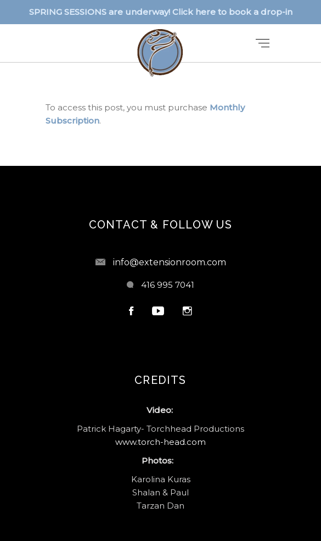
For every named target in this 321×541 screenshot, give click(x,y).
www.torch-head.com (160, 442)
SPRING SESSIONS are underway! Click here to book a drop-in (160, 12)
